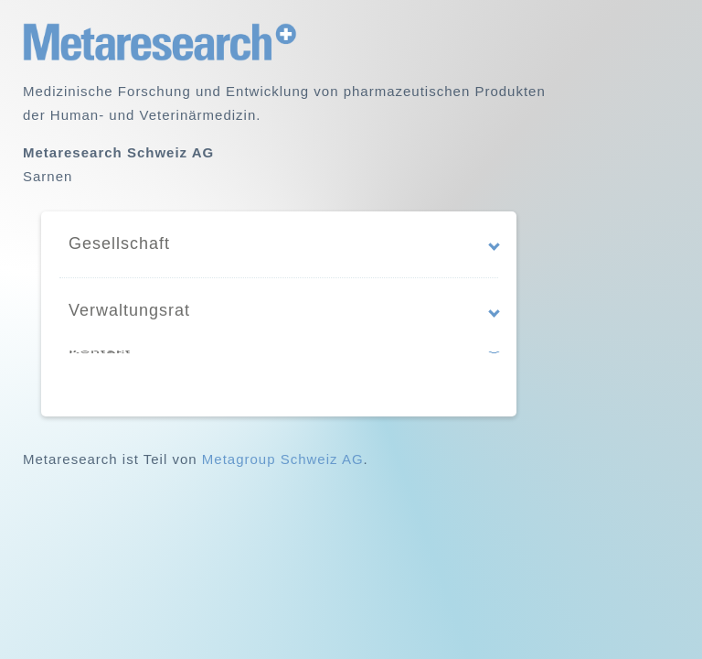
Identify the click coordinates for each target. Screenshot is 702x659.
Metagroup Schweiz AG (283, 459)
